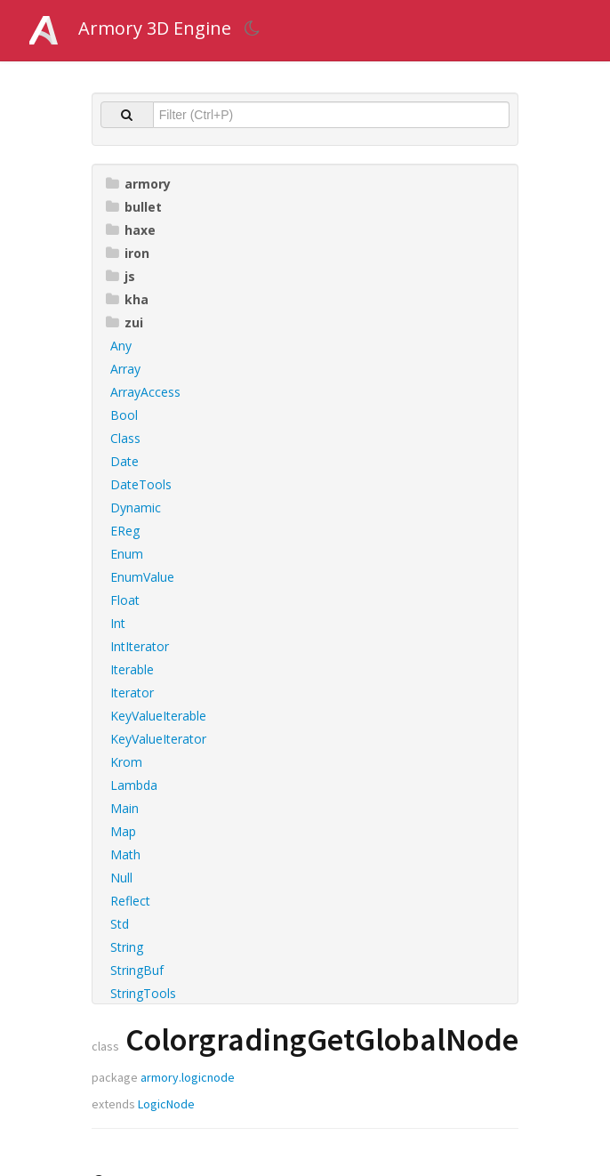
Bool (124, 415)
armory (138, 183)
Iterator (132, 692)
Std (119, 923)
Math (125, 854)
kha (127, 299)
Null (121, 877)
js (120, 276)
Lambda (133, 785)
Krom (126, 761)
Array (125, 368)
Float (125, 600)
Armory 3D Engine (154, 28)
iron (127, 253)
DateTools (141, 484)
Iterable (132, 669)
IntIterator (139, 646)
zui (124, 322)
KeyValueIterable (158, 715)
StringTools (143, 993)
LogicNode (166, 1104)
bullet (134, 206)
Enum (126, 553)
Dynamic (135, 507)
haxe (131, 230)
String (126, 946)
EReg (125, 530)
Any (121, 345)
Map (123, 831)
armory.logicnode (187, 1077)
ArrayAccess (145, 391)
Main (124, 808)
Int (117, 623)
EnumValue (142, 576)
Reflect (130, 900)
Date (124, 461)
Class (125, 438)
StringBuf (137, 970)
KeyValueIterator (158, 738)
